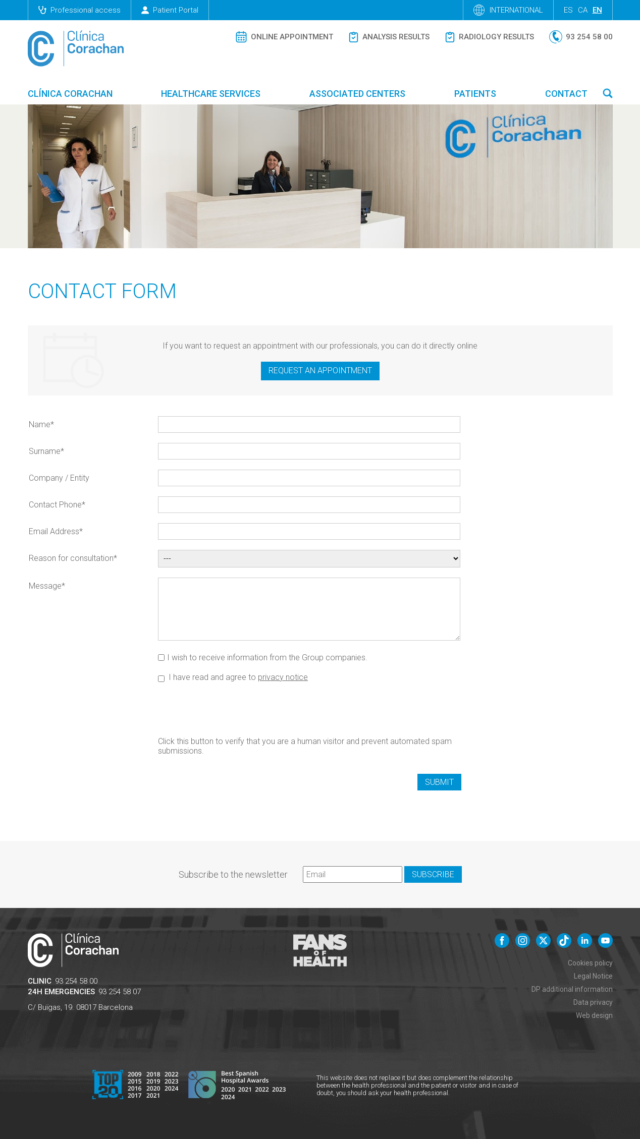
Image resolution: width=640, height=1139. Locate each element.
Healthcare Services (210, 93)
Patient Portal (169, 10)
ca (583, 10)
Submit (439, 782)
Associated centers (357, 93)
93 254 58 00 (76, 981)
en (597, 10)
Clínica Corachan (70, 93)
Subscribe (433, 874)
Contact (566, 93)
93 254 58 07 (119, 991)
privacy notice (283, 677)
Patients (475, 93)
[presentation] (234, 708)
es (568, 10)
